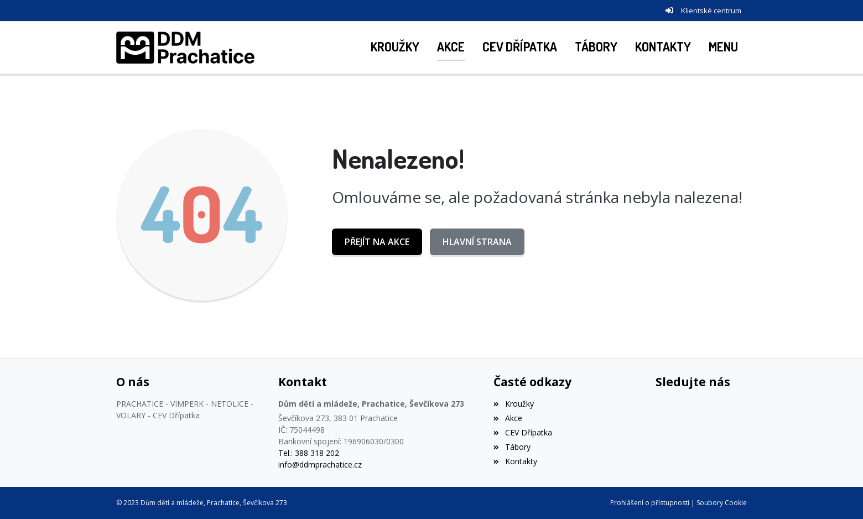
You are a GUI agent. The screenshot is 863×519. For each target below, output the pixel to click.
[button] (723, 48)
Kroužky (513, 403)
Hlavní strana (477, 242)
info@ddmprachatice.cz (320, 464)
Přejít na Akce (377, 242)
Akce (507, 418)
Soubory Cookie (721, 502)
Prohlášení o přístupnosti (649, 502)
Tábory (511, 447)
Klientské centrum (711, 10)
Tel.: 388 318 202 (308, 453)
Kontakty (515, 461)
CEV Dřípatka (522, 432)
